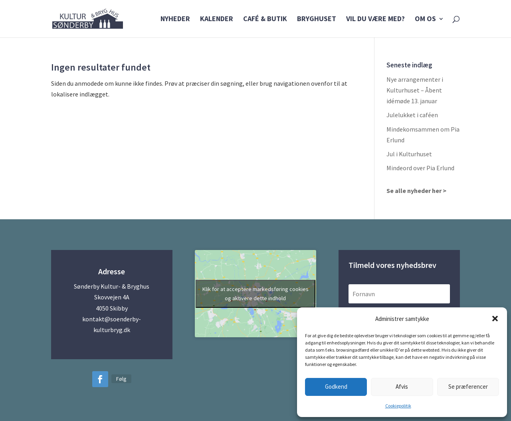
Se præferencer (468, 386)
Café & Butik (265, 19)
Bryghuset (316, 19)
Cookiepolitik (398, 406)
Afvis (402, 386)
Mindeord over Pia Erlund (420, 168)
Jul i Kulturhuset (409, 154)
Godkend (336, 386)
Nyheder (175, 19)
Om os (425, 19)
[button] (495, 319)
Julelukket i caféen (412, 115)
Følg (121, 378)
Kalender (216, 19)
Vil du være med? (375, 19)
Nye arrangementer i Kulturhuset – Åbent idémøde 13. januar (414, 90)
